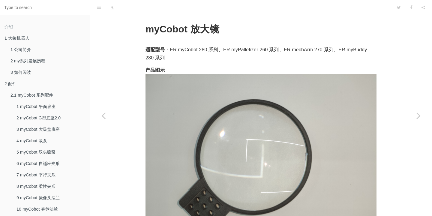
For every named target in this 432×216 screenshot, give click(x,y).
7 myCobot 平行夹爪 (36, 174)
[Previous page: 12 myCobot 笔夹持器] (103, 115)
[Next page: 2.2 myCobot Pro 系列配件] (418, 115)
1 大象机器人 (16, 38)
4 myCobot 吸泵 (31, 140)
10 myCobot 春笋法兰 (37, 209)
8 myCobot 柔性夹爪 (36, 186)
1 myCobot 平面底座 (36, 106)
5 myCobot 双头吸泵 (36, 152)
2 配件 (10, 83)
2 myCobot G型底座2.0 (38, 118)
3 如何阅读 (20, 72)
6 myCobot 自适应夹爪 (38, 163)
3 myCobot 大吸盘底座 (38, 129)
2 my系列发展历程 (27, 60)
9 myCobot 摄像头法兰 (38, 197)
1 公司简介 (20, 49)
